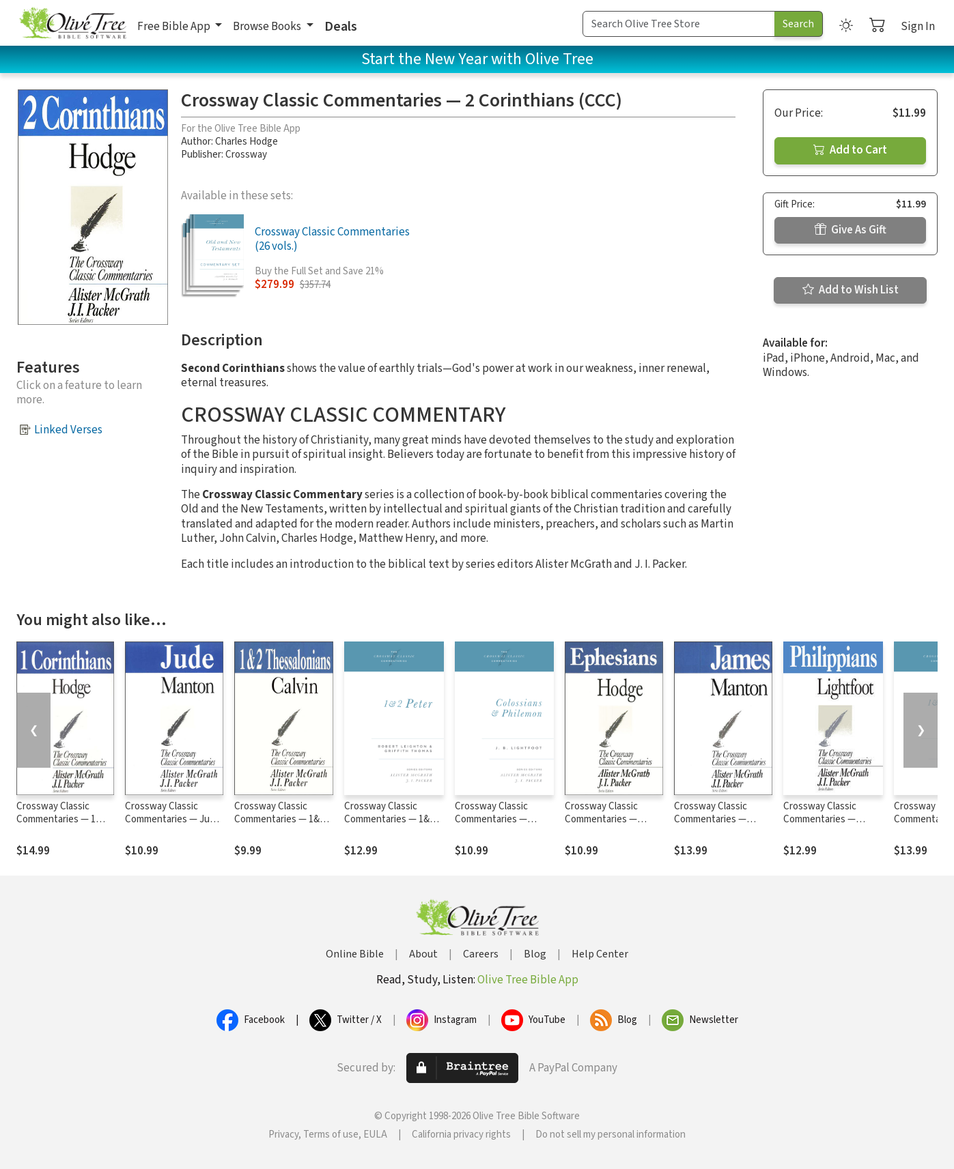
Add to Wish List (850, 290)
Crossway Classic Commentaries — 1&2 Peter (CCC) (389, 819)
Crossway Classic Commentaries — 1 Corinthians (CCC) (56, 819)
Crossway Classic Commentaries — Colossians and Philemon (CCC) (491, 825)
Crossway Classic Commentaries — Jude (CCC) (173, 819)
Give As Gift (850, 230)
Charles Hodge (246, 141)
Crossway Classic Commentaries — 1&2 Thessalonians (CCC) (279, 819)
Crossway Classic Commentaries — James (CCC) (710, 819)
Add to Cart (850, 150)
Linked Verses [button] (68, 430)
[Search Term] (679, 24)
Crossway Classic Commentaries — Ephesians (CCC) (601, 819)
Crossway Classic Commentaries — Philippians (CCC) (819, 819)
